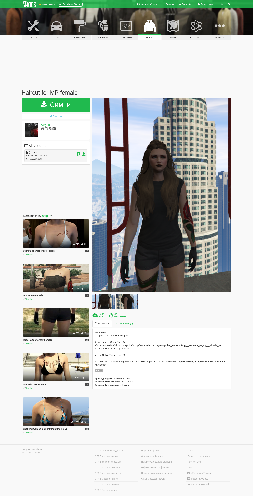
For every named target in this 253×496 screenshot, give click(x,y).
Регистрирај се (207, 4)
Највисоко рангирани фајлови (156, 473)
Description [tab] (102, 323)
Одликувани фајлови (152, 456)
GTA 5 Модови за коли (106, 456)
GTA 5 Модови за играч (107, 478)
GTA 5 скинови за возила (108, 462)
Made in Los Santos (32, 452)
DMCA (190, 467)
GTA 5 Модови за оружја (107, 467)
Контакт (191, 450)
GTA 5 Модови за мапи (107, 484)
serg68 (45, 125)
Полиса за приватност (199, 456)
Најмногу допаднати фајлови (156, 462)
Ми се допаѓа (120, 317)
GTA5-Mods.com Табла (153, 478)
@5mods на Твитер (199, 473)
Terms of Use (194, 462)
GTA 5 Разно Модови (106, 490)
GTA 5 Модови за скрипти (108, 473)
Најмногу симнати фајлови (155, 467)
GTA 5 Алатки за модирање (109, 450)
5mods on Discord (198, 484)
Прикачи (169, 4)
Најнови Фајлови (150, 450)
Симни (56, 105)
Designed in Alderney (32, 449)
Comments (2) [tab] (124, 323)
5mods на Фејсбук (198, 478)
